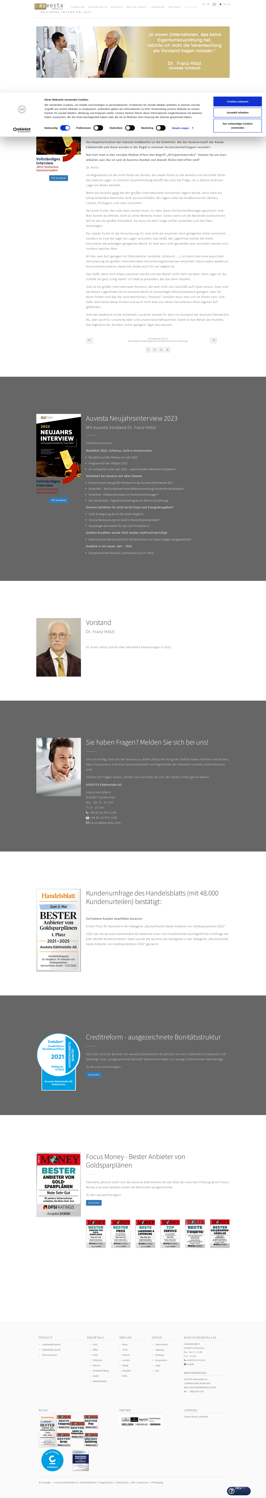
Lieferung (159, 1354)
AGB (133, 1482)
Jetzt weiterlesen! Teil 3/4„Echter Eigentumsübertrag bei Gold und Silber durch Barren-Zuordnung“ (158, 339)
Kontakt (190, 1364)
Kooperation (161, 1360)
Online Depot (161, 1344)
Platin (95, 1354)
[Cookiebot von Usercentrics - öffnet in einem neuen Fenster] (22, 37)
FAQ (157, 1370)
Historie (126, 1354)
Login (157, 1365)
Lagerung (159, 1349)
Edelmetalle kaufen (51, 1344)
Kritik (124, 1375)
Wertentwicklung (101, 1370)
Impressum (143, 1482)
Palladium (97, 1360)
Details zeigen (180, 35)
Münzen (96, 1365)
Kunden (126, 1360)
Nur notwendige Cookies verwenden (238, 33)
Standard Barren (99, 1381)
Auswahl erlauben (238, 20)
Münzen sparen (49, 1354)
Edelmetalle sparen (51, 1349)
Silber (95, 1349)
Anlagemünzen (106, 1482)
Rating (125, 1365)
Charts (96, 1375)
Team (125, 1349)
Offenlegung (157, 1482)
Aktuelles (126, 1370)
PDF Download (58, 177)
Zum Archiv (93, 1074)
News (125, 1344)
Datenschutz (122, 1482)
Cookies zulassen (237, 8)
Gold (95, 1344)
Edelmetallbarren (88, 1482)
